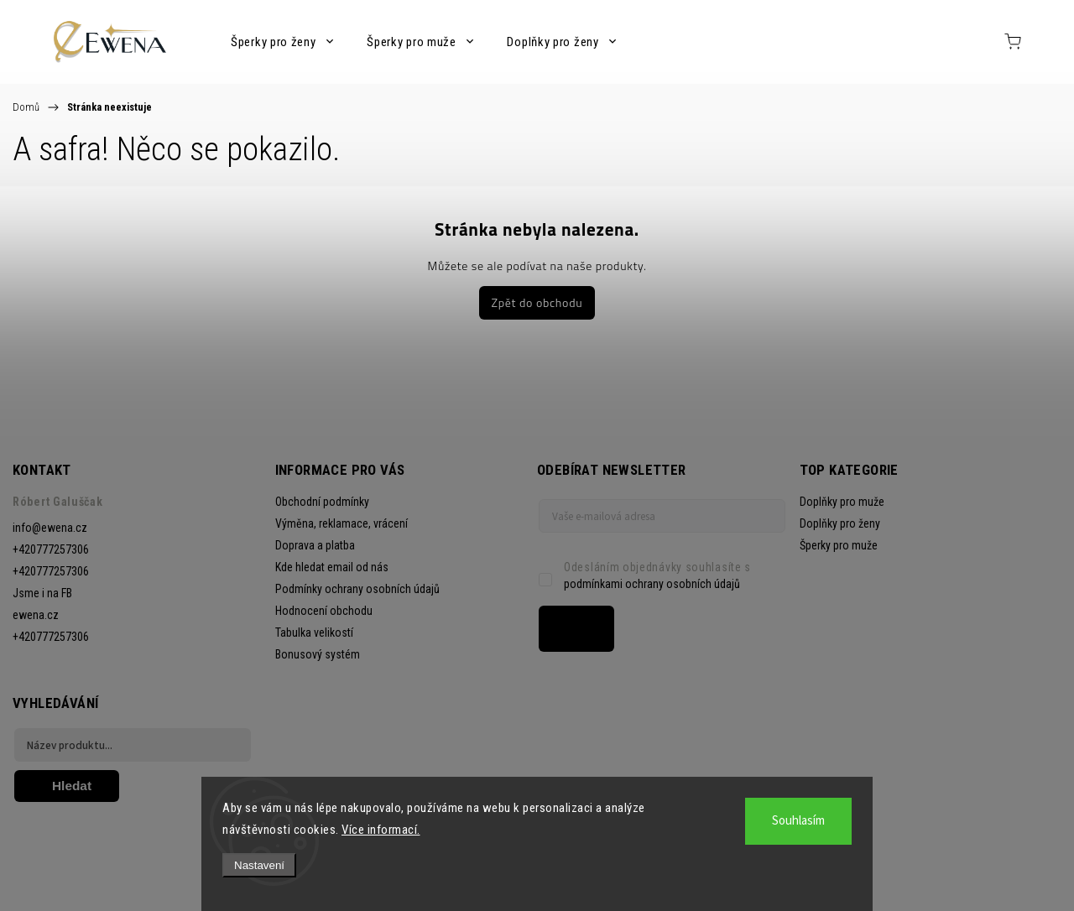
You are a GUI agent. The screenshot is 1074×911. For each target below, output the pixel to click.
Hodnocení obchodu (324, 610)
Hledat (71, 785)
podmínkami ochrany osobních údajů (652, 584)
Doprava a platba (315, 545)
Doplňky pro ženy (840, 523)
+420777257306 (51, 636)
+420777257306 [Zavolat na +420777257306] (51, 549)
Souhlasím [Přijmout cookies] (798, 821)
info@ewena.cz (50, 527)
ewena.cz (36, 615)
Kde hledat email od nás (331, 567)
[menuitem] (282, 42)
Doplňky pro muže (842, 501)
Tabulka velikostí (314, 632)
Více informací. (380, 829)
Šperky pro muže (839, 545)
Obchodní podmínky (322, 501)
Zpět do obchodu (537, 302)
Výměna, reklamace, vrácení (341, 523)
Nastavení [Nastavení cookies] (259, 865)
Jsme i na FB (42, 593)
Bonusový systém (317, 654)
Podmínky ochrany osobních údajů (357, 589)
